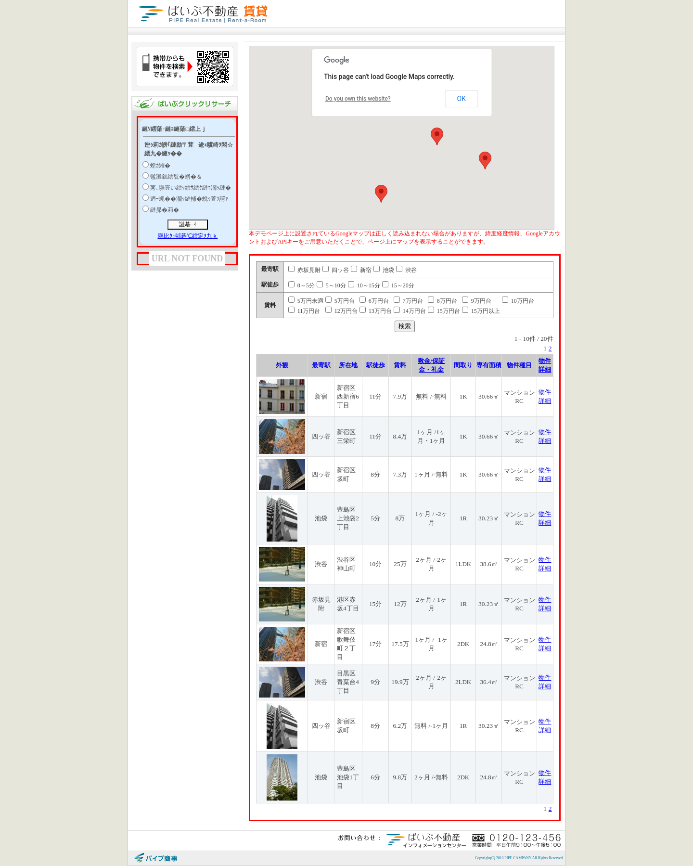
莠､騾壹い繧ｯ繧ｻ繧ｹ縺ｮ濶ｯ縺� (190, 187)
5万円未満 (305, 300)
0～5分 (301, 285)
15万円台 (444, 311)
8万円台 (442, 300)
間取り (463, 365)
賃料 (400, 365)
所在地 (348, 365)
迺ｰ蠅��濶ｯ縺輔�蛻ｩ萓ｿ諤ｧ (189, 198)
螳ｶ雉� (160, 165)
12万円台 (341, 311)
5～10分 (331, 285)
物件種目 (519, 365)
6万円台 (374, 300)
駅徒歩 (375, 365)
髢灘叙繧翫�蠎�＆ (176, 176)
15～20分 (398, 285)
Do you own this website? (358, 98)
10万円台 (518, 300)
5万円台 (340, 300)
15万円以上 (481, 311)
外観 (282, 365)
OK (461, 99)
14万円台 (410, 311)
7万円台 (408, 300)
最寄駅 (321, 365)
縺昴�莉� (164, 210)
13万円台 (375, 311)
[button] (437, 136)
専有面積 (488, 365)
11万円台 (304, 311)
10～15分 (364, 285)
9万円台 (476, 300)
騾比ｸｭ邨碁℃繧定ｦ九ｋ (188, 236)
